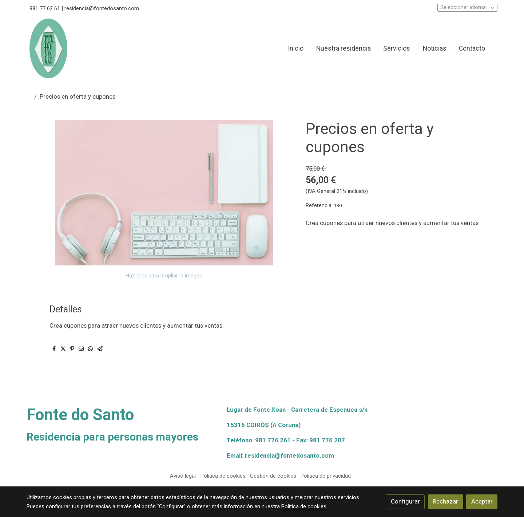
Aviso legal (183, 476)
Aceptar (482, 501)
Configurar (405, 501)
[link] (48, 48)
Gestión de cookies (273, 476)
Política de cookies (223, 476)
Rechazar (445, 501)
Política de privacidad (326, 476)
